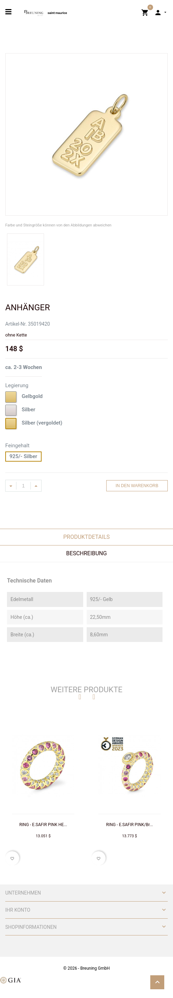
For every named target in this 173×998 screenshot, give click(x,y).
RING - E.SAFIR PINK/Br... (129, 824)
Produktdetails (86, 537)
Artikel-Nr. (16, 324)
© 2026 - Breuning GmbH (86, 968)
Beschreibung (86, 553)
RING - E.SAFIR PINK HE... (43, 824)
